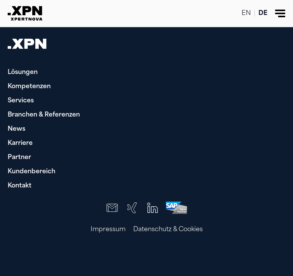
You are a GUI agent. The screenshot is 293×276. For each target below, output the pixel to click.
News (16, 129)
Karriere (20, 143)
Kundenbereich (31, 172)
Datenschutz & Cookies (168, 230)
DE (262, 13)
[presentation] (236, 256)
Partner (19, 157)
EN (246, 13)
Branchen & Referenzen (44, 115)
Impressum (108, 230)
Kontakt (19, 186)
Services (21, 101)
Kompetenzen (29, 87)
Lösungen (23, 72)
